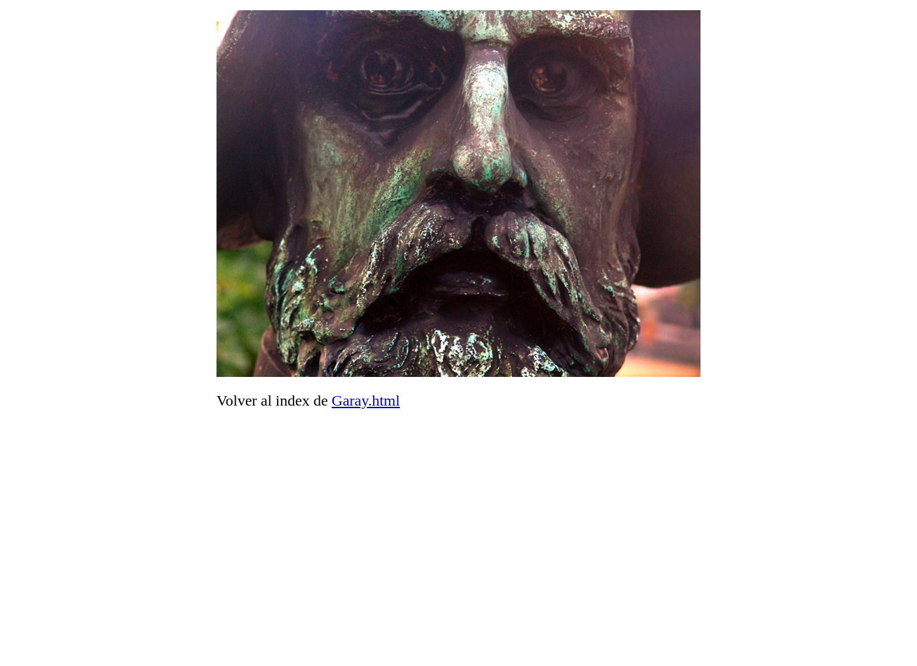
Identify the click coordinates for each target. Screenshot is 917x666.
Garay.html (366, 400)
